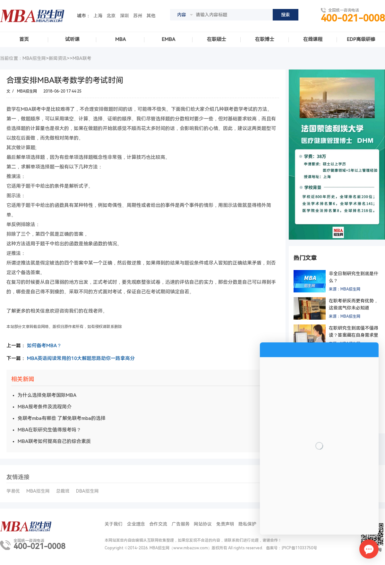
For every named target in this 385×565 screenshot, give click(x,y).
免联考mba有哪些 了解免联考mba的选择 (62, 418)
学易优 (13, 491)
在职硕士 (216, 39)
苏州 (137, 15)
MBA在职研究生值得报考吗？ (49, 430)
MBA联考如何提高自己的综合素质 (54, 441)
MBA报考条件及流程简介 (45, 407)
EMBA (168, 39)
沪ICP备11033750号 (299, 548)
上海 (97, 15)
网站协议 (203, 524)
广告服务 (181, 524)
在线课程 (312, 39)
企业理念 (136, 524)
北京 (111, 15)
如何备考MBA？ (44, 345)
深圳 (124, 15)
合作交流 (158, 524)
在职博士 (264, 39)
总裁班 (63, 491)
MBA (120, 39)
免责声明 (225, 524)
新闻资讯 (58, 58)
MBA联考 (82, 58)
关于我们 (114, 524)
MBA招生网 (27, 91)
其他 (151, 15)
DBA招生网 (87, 491)
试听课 (72, 39)
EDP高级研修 (361, 39)
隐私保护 (247, 524)
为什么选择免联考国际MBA (47, 395)
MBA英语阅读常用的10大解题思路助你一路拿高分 (81, 358)
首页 (24, 39)
